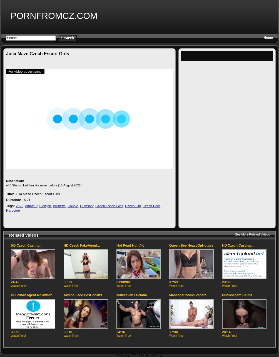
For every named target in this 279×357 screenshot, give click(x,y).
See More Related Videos (252, 234)
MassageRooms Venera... (189, 295)
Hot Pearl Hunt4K (130, 245)
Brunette (59, 206)
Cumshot (86, 206)
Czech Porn (151, 206)
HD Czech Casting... (26, 245)
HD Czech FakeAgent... (82, 245)
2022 (19, 206)
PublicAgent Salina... (238, 295)
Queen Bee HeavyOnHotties (191, 245)
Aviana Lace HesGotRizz (83, 295)
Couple (73, 206)
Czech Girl (133, 206)
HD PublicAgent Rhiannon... (33, 295)
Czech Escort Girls (109, 206)
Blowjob (45, 206)
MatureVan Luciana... (133, 295)
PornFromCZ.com (54, 16)
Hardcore (13, 210)
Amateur (31, 206)
